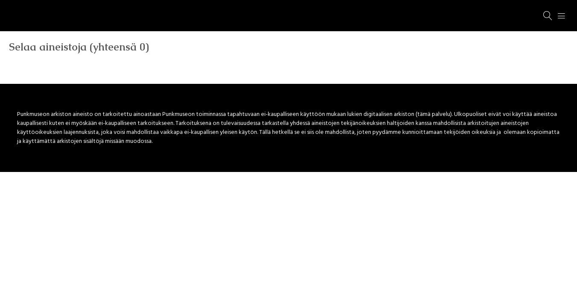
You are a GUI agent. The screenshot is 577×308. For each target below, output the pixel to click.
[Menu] (561, 16)
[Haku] (548, 16)
